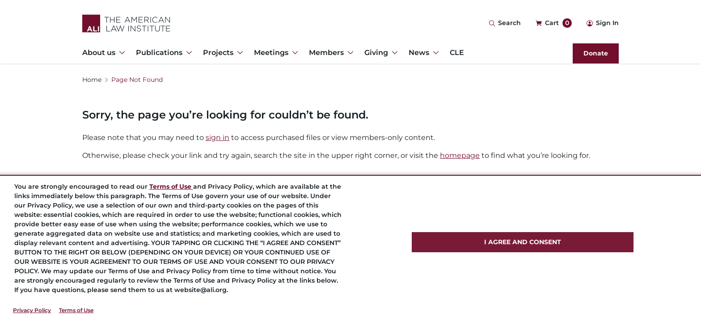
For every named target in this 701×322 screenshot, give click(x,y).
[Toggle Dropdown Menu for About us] (120, 53)
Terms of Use (76, 310)
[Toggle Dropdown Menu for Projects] (238, 53)
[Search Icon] (505, 23)
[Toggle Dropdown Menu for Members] (349, 53)
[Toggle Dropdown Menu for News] (434, 53)
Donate (595, 53)
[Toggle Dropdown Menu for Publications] (187, 53)
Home (91, 80)
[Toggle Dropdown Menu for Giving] (393, 53)
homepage (460, 155)
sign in (217, 137)
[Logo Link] (126, 23)
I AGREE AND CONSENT (522, 242)
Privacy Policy (32, 310)
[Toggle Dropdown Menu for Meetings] (293, 53)
